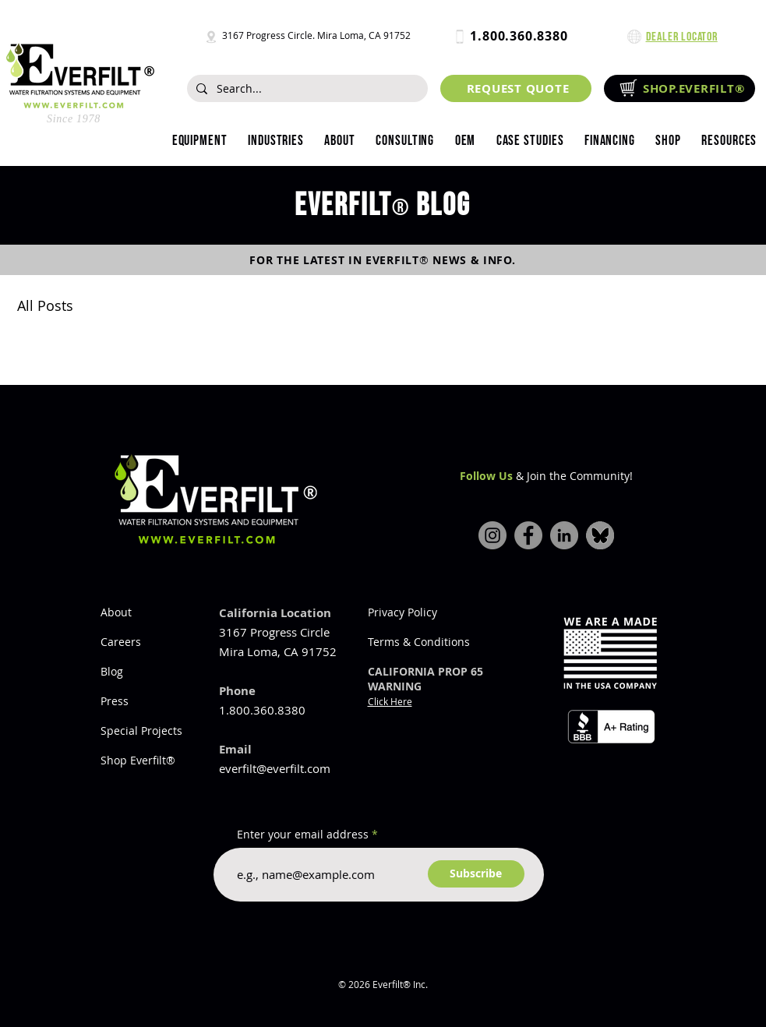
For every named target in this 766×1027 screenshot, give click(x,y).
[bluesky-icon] (600, 535)
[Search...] (306, 89)
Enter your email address (303, 834)
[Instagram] (492, 535)
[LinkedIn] (564, 535)
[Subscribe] (476, 874)
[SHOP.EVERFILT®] (679, 88)
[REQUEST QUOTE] (515, 88)
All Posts (45, 305)
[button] (276, 141)
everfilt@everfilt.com (274, 768)
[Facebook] (528, 535)
